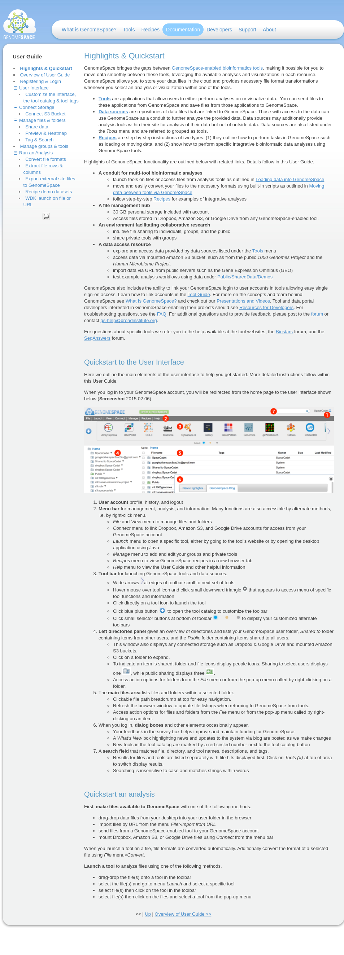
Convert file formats (45, 159)
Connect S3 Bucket (45, 113)
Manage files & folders (42, 120)
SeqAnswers (97, 338)
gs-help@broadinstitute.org (129, 320)
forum (317, 314)
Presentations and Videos (243, 301)
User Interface (34, 88)
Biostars (284, 331)
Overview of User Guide (45, 75)
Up (148, 914)
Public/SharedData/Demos (245, 277)
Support (247, 29)
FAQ (161, 314)
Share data (36, 126)
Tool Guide (199, 294)
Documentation (183, 29)
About (269, 29)
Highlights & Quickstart (46, 68)
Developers (219, 29)
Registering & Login (40, 81)
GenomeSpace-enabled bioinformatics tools (217, 68)
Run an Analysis (36, 152)
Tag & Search (39, 139)
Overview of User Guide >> (183, 914)
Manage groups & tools (44, 146)
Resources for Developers (266, 307)
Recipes (150, 29)
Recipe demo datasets (48, 191)
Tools (129, 29)
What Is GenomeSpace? (151, 301)
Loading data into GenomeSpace (290, 179)
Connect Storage (37, 107)
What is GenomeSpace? (89, 29)
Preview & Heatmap (46, 133)
